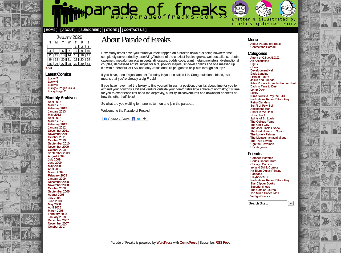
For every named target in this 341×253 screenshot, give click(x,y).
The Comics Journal (263, 189)
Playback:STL (259, 177)
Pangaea (256, 173)
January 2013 (57, 111)
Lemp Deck (257, 89)
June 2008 (55, 201)
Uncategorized (259, 147)
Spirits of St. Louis (262, 118)
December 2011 (58, 130)
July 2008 (54, 197)
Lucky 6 (53, 81)
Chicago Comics (261, 164)
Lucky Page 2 (57, 91)
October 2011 (57, 137)
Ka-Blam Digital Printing (265, 170)
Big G (254, 64)
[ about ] (68, 30)
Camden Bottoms (261, 157)
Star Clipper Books (262, 183)
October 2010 (57, 140)
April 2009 (54, 169)
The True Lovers (261, 140)
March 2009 (55, 172)
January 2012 (57, 127)
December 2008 (58, 181)
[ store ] (111, 30)
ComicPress (188, 242)
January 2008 (57, 217)
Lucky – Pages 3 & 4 (61, 88)
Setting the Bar (260, 108)
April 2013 (54, 101)
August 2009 (56, 156)
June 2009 (55, 162)
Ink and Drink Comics (264, 167)
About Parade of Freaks (265, 43)
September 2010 (59, 143)
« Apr (48, 67)
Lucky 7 (53, 78)
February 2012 (57, 124)
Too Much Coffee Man (264, 193)
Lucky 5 (53, 84)
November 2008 (58, 185)
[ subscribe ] (90, 30)
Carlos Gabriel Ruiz (263, 161)
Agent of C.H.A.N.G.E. (264, 57)
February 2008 (57, 213)
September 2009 (59, 153)
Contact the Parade (263, 47)
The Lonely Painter (262, 134)
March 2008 (55, 210)
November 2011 (58, 133)
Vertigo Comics (260, 196)
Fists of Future (259, 76)
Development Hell (262, 70)
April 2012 (54, 117)
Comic (254, 67)
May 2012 (54, 114)
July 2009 (54, 159)
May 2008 (54, 204)
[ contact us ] (134, 30)
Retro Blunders (260, 102)
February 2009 (57, 175)
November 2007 (58, 223)
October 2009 (57, 149)
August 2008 (56, 194)
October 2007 (57, 226)
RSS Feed (223, 242)
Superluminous (260, 186)
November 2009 (58, 146)
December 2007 (58, 220)
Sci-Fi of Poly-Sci (261, 105)
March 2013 (55, 105)
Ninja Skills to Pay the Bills (267, 96)
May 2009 (54, 165)
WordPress (164, 242)
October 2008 (57, 188)
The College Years (262, 121)
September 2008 (59, 191)
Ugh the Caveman (262, 144)
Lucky (254, 92)
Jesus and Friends (262, 80)
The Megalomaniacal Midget (268, 137)
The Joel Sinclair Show (265, 128)
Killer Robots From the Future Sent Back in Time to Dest (273, 85)
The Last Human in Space (267, 131)
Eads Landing (259, 73)
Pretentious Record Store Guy (270, 99)
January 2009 (57, 178)
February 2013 (57, 108)
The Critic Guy (259, 124)
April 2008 (54, 207)
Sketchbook (258, 115)
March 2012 (55, 121)
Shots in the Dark (261, 112)
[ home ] (51, 30)
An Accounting (259, 60)
